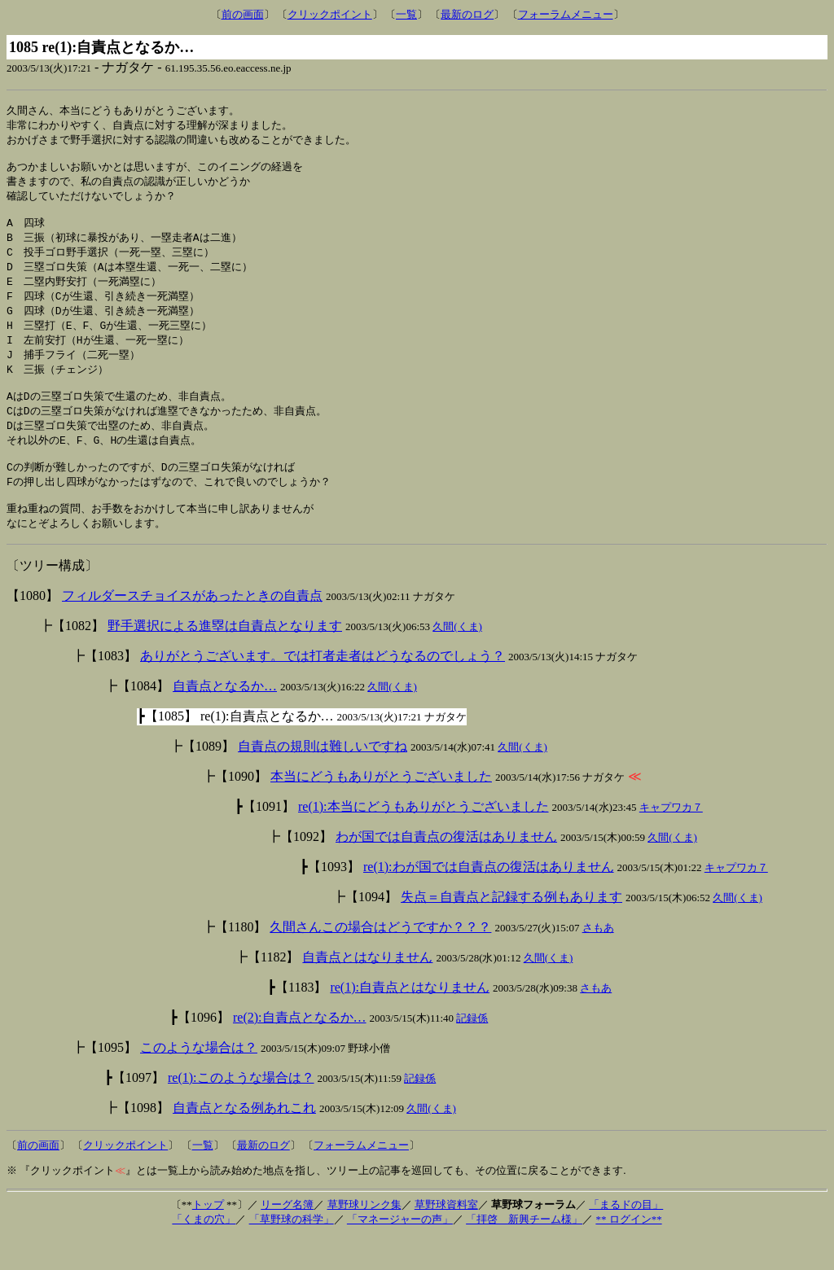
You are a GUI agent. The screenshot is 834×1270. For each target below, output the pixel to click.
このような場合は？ (198, 1080)
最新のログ (467, 14)
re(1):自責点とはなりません (409, 1020)
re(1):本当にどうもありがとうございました (423, 839)
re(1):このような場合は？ (241, 1110)
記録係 (472, 1050)
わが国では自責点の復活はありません (446, 869)
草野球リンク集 (364, 1237)
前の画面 (243, 14)
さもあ (598, 960)
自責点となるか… (225, 718)
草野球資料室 (446, 1237)
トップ (208, 1237)
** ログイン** (628, 1252)
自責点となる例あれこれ (244, 1140)
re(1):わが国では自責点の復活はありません (488, 899)
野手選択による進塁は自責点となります (225, 658)
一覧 (406, 14)
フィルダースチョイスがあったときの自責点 (192, 628)
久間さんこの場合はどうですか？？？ (380, 959)
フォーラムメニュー (565, 14)
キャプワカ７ (671, 840)
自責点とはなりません (367, 989)
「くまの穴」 (203, 1252)
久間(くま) (457, 659)
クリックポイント (330, 14)
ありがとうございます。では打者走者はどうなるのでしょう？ (322, 688)
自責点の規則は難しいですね (322, 779)
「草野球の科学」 (291, 1252)
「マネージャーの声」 (400, 1252)
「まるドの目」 (626, 1237)
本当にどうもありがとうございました (381, 809)
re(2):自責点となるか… (300, 1050)
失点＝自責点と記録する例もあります (511, 929)
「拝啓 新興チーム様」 (524, 1252)
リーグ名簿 (287, 1237)
